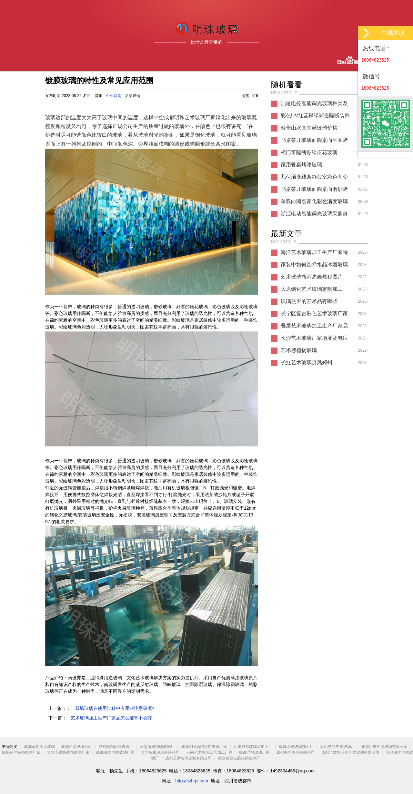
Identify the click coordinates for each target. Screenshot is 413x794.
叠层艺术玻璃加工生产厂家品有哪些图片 (314, 327)
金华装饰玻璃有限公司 (160, 752)
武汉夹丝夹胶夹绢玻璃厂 (239, 758)
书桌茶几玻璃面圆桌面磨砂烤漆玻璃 (314, 190)
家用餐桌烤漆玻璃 (301, 164)
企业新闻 (113, 95)
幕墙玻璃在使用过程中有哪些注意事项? (115, 708)
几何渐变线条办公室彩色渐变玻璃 (314, 178)
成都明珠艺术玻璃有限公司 (384, 746)
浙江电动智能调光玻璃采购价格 (314, 215)
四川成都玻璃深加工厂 (253, 746)
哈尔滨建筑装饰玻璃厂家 (68, 752)
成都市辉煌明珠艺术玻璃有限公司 (350, 752)
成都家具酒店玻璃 (39, 746)
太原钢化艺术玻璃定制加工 (312, 289)
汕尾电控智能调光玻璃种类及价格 (314, 105)
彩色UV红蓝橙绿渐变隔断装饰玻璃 (315, 117)
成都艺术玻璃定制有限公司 (188, 758)
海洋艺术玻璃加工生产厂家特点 (314, 254)
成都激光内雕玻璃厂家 (115, 752)
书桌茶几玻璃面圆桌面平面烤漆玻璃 (314, 141)
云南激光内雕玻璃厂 (157, 746)
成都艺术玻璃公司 (76, 746)
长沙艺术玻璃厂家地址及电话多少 (314, 339)
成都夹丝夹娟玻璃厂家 (21, 752)
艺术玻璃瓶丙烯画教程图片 (312, 276)
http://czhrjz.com (191, 780)
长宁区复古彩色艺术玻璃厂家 (314, 313)
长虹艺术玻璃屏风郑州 (306, 362)
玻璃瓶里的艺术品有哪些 (309, 301)
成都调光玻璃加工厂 (296, 746)
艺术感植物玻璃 (299, 350)
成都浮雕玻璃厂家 (254, 752)
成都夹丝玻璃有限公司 (295, 752)
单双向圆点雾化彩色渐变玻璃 (314, 201)
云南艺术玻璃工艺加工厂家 (209, 752)
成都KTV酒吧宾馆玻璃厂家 (204, 746)
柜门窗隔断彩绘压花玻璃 (309, 152)
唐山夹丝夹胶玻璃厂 (337, 746)
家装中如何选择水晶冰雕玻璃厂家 (314, 266)
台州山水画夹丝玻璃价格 (309, 128)
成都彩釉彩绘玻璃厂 (115, 746)
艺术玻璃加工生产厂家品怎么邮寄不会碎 (111, 717)
